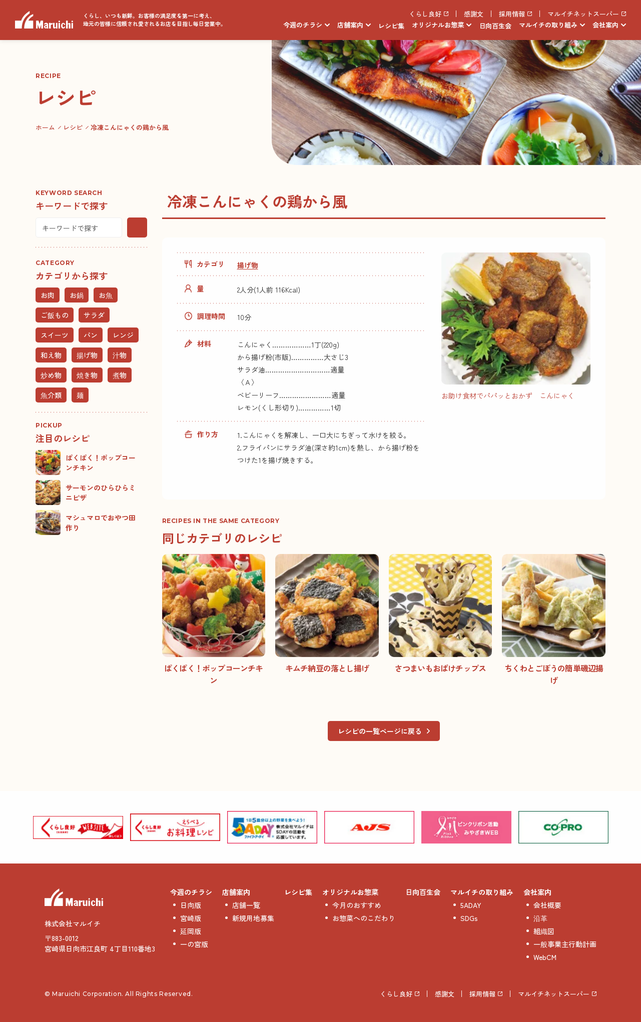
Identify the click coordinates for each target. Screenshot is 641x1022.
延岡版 (190, 931)
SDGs (469, 918)
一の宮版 (194, 944)
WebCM (544, 957)
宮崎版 (190, 918)
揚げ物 (247, 265)
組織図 (543, 931)
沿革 (540, 918)
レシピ (73, 127)
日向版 (190, 905)
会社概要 (547, 905)
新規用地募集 (253, 918)
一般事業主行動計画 (564, 944)
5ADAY (470, 905)
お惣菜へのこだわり (363, 918)
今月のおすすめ (356, 905)
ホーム (45, 127)
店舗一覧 (246, 905)
